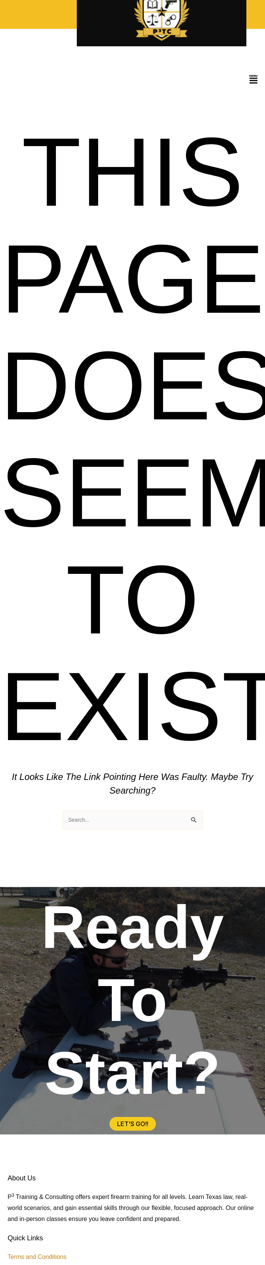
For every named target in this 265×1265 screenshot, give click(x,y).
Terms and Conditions (37, 1257)
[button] (253, 80)
